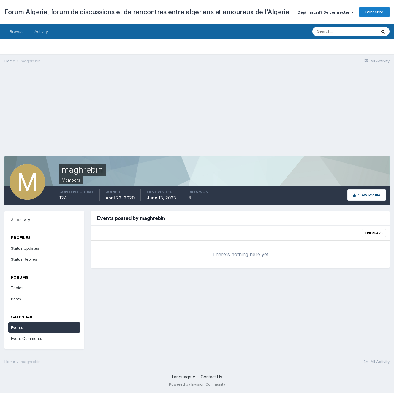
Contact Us (211, 376)
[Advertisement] (112, 114)
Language (183, 376)
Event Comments (26, 338)
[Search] (344, 31)
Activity (41, 31)
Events (17, 327)
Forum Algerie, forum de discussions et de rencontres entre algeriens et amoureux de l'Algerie (146, 12)
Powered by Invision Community (197, 384)
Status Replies (24, 259)
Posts (16, 299)
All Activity (20, 219)
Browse (17, 31)
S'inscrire (374, 11)
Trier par (374, 233)
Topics (17, 287)
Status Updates (25, 248)
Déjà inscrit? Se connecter (326, 12)
